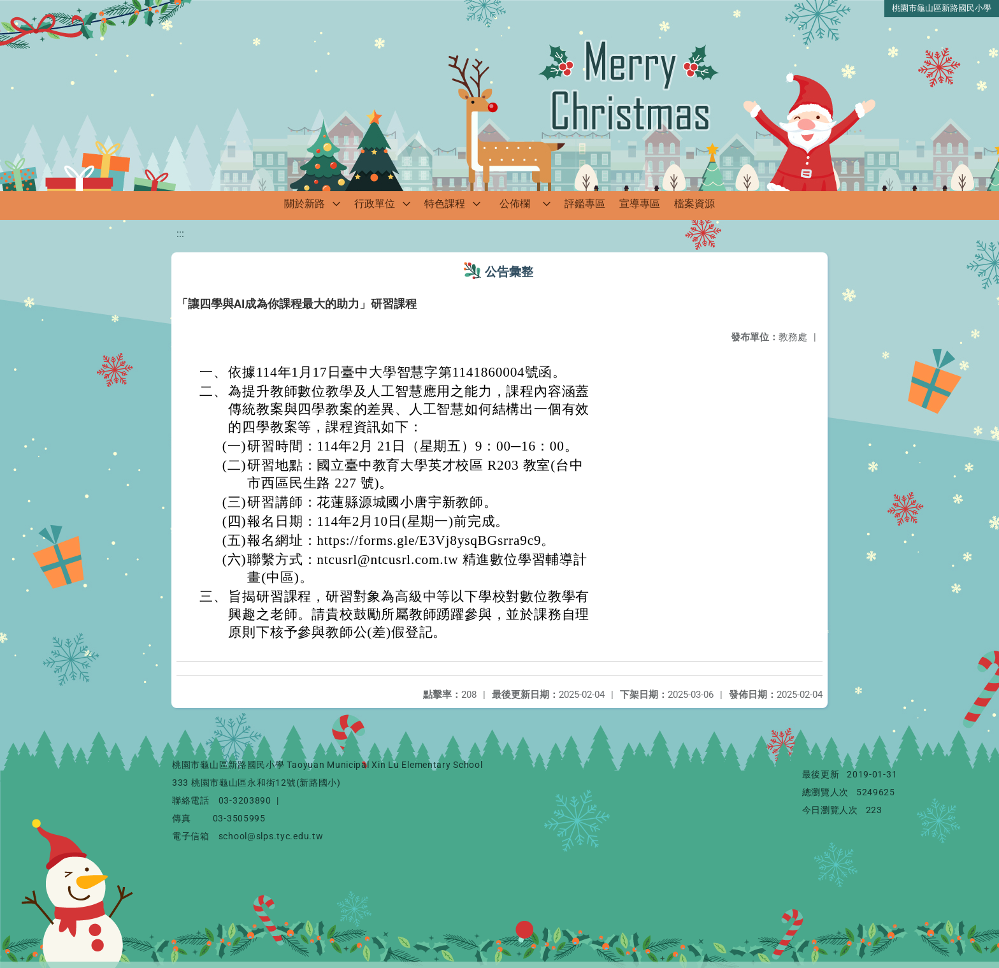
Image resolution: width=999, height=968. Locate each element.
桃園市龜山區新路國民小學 (941, 8)
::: (180, 234)
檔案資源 (694, 204)
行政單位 (374, 204)
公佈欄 (515, 204)
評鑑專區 (584, 204)
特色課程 (444, 204)
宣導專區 (639, 204)
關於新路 (304, 204)
